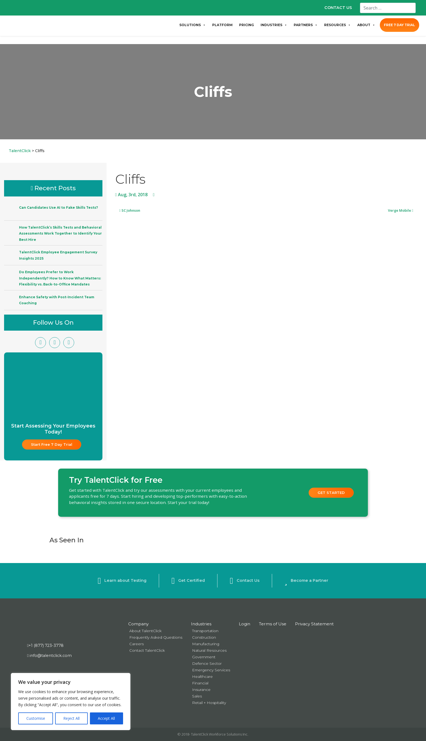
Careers (136, 644)
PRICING (246, 25)
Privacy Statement (314, 623)
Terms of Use (272, 623)
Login (244, 623)
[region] (70, 701)
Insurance (201, 689)
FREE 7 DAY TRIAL (399, 25)
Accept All (106, 718)
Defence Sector (207, 663)
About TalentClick (145, 631)
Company (138, 623)
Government (203, 657)
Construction (204, 637)
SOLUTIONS (192, 25)
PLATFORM (222, 25)
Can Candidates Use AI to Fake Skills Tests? (58, 207)
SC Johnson (129, 210)
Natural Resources (209, 650)
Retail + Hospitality (209, 702)
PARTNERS (306, 25)
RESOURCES (337, 25)
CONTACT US (338, 7)
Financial (200, 683)
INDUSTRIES (274, 25)
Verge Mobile (400, 210)
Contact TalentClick (147, 650)
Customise (35, 718)
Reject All (71, 718)
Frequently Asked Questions (155, 637)
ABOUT (366, 25)
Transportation (205, 631)
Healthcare (202, 676)
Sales (197, 696)
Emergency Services (211, 670)
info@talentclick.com (49, 655)
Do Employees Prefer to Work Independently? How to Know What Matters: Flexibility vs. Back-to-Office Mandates (60, 278)
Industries (201, 623)
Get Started (331, 492)
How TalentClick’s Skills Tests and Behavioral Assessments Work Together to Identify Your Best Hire (60, 233)
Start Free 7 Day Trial (51, 444)
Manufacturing (205, 644)
